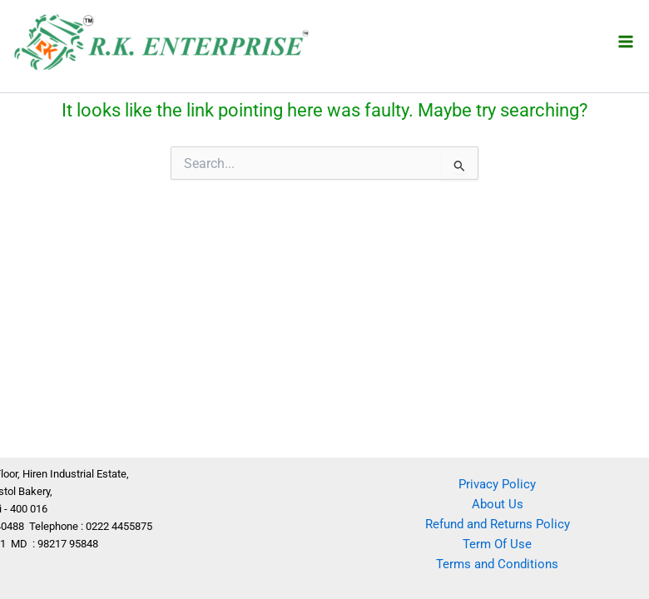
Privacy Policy (497, 484)
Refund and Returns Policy (497, 524)
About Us (497, 504)
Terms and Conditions (497, 564)
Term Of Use (497, 544)
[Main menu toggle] (625, 40)
